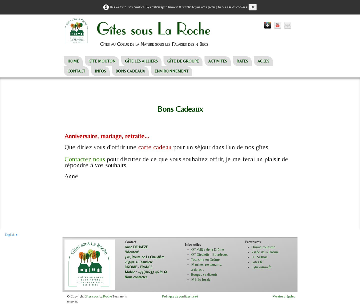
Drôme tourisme (263, 247)
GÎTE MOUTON (102, 61)
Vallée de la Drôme (265, 252)
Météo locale (200, 280)
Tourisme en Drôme (205, 260)
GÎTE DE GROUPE (183, 61)
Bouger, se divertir (204, 274)
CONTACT (76, 71)
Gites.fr (257, 262)
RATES (242, 61)
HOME (73, 61)
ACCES (263, 61)
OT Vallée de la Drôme (207, 250)
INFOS (100, 71)
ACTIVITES (217, 61)
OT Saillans (260, 257)
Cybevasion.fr (261, 267)
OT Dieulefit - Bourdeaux (209, 254)
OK (252, 7)
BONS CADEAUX (130, 71)
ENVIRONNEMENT (171, 71)
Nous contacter (136, 277)
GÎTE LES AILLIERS (141, 61)
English (11, 234)
